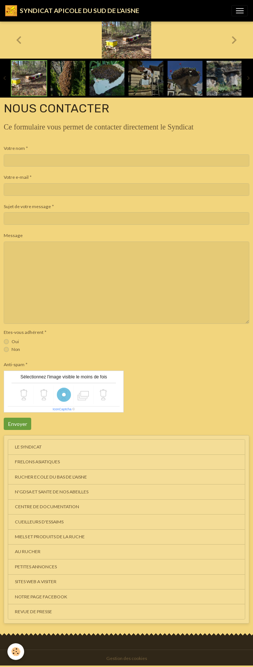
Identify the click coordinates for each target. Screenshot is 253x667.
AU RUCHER (27, 551)
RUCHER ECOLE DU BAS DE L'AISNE (51, 477)
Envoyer (17, 424)
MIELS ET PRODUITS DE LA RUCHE (50, 536)
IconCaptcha (62, 409)
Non (16, 349)
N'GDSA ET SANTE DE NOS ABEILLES (51, 491)
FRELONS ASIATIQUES (37, 461)
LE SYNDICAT (28, 447)
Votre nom (14, 148)
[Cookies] (15, 651)
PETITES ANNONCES (36, 566)
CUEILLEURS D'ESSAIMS (39, 522)
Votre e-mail (16, 177)
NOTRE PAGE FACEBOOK (41, 596)
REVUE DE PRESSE (33, 611)
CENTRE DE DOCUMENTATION (47, 506)
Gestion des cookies (126, 658)
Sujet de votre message (27, 206)
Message (13, 235)
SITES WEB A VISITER (35, 581)
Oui (15, 341)
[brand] (72, 10)
